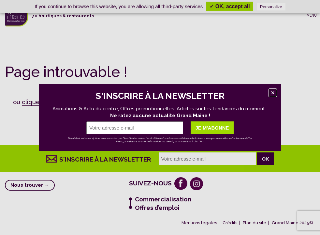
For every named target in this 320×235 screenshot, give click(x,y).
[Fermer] (272, 92)
